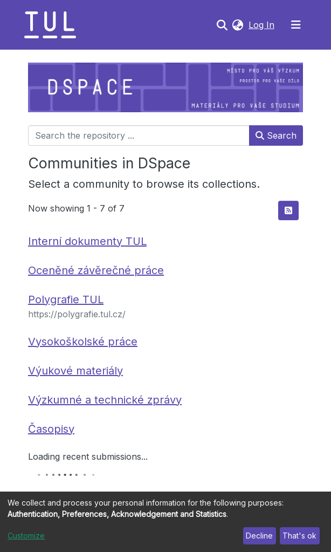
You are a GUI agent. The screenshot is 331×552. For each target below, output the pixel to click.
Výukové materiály (75, 370)
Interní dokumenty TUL (87, 241)
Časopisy (51, 428)
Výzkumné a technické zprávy (105, 399)
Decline (259, 535)
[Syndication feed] (288, 210)
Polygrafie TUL (66, 299)
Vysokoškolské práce (82, 341)
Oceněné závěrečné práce (96, 270)
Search (276, 135)
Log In (263, 24)
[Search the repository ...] (139, 135)
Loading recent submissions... (88, 456)
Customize (26, 535)
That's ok (299, 535)
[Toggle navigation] (296, 25)
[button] (237, 24)
